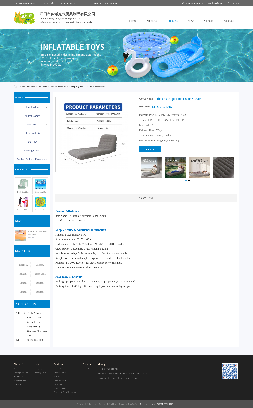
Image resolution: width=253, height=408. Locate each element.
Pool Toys (32, 124)
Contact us (150, 149)
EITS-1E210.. (40, 192)
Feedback (228, 20)
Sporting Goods (32, 150)
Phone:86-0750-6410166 (193, 3)
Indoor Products (58, 87)
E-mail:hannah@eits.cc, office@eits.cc (222, 3)
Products (172, 20)
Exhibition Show (20, 380)
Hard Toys (31, 142)
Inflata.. (23, 283)
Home (132, 20)
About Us (152, 20)
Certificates (18, 384)
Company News (41, 369)
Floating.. (23, 265)
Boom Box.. (40, 274)
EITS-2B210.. (23, 210)
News (191, 20)
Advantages (18, 376)
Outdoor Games (32, 115)
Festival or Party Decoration (32, 159)
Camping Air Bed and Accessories (87, 87)
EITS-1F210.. (40, 210)
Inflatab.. (23, 274)
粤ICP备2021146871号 (166, 404)
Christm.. (40, 265)
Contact (208, 20)
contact (86, 369)
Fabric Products (32, 133)
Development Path (21, 373)
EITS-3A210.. (23, 192)
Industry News (40, 373)
